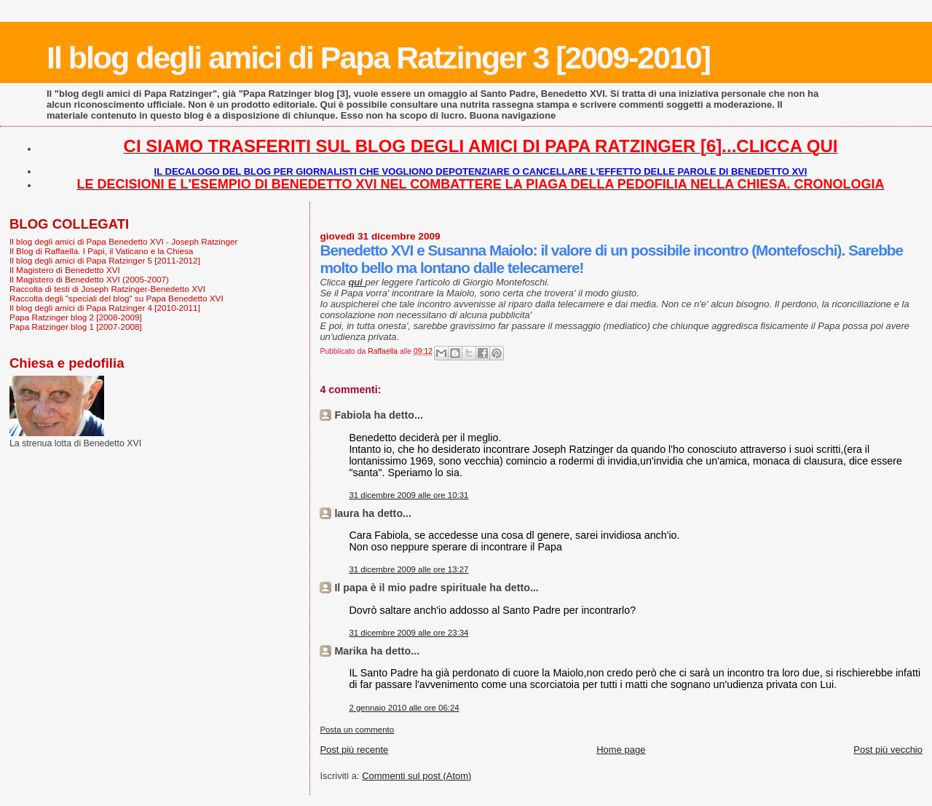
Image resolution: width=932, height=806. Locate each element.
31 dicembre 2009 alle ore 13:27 (408, 569)
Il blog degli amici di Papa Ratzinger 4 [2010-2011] (104, 307)
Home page (620, 749)
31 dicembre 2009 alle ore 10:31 (408, 495)
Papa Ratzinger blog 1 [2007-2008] (75, 326)
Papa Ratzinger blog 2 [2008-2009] (75, 317)
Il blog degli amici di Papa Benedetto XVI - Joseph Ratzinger (123, 241)
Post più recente (354, 749)
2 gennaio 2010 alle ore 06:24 (404, 707)
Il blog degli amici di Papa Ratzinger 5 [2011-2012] (104, 260)
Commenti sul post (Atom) (416, 775)
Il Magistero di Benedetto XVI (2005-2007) (89, 279)
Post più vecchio (888, 749)
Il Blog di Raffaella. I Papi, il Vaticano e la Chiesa (101, 251)
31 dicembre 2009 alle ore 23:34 (408, 632)
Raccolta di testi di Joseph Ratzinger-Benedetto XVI (107, 288)
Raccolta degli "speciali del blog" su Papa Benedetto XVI (116, 298)
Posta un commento (357, 729)
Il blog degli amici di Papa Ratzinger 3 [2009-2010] (378, 57)
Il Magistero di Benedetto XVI (64, 269)
